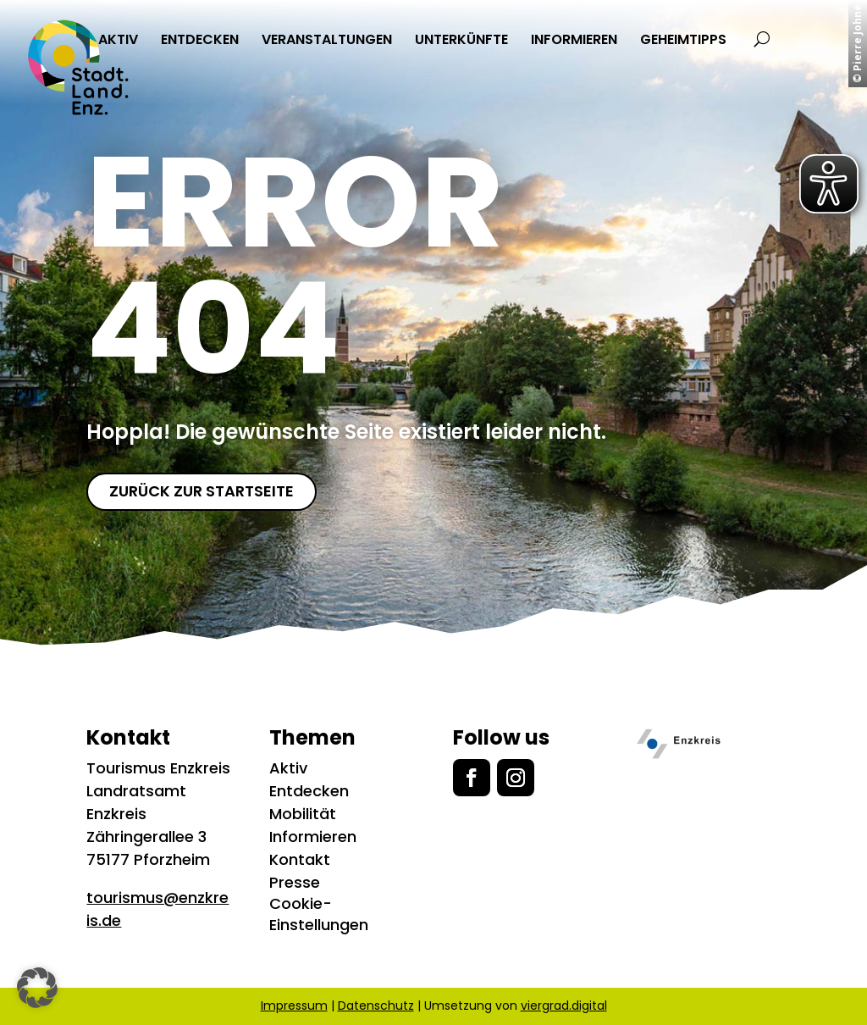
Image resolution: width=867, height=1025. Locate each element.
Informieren (312, 836)
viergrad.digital (564, 1005)
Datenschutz (376, 1005)
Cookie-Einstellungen (318, 914)
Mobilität (302, 813)
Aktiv (288, 767)
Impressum (294, 1005)
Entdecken (309, 790)
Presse (294, 882)
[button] (37, 987)
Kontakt (299, 859)
